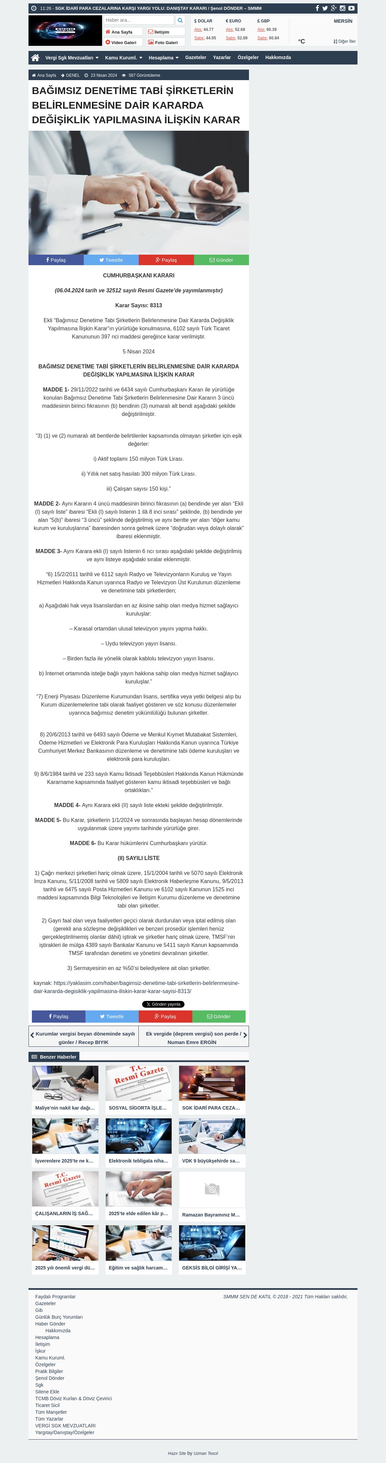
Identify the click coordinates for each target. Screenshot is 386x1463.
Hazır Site (177, 1453)
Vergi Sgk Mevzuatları (69, 57)
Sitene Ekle (47, 1391)
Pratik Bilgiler (49, 1371)
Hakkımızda (282, 57)
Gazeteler (198, 57)
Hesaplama (163, 57)
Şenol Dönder (49, 1378)
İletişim (158, 32)
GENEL (73, 75)
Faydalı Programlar (55, 1296)
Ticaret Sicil (47, 1405)
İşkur (40, 1351)
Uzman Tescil (206, 1453)
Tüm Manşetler (51, 1412)
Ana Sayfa (118, 32)
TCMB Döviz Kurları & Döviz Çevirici (73, 1398)
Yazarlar (225, 57)
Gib (39, 1310)
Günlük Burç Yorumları (59, 1317)
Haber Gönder (50, 1324)
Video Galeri (120, 42)
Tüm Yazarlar (49, 1419)
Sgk (39, 1385)
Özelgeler (251, 57)
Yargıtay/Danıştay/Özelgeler (64, 1432)
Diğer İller (344, 41)
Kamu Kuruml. (122, 57)
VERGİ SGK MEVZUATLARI (65, 1425)
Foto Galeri (163, 42)
